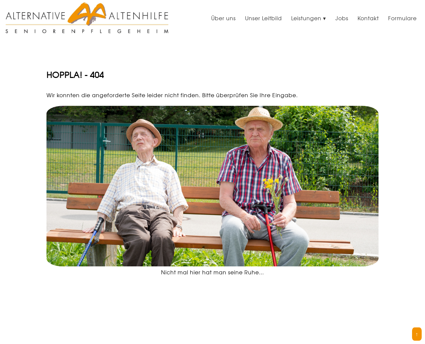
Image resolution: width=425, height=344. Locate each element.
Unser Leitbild (263, 18)
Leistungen (306, 18)
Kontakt (368, 18)
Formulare (402, 18)
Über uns (223, 18)
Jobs (341, 18)
